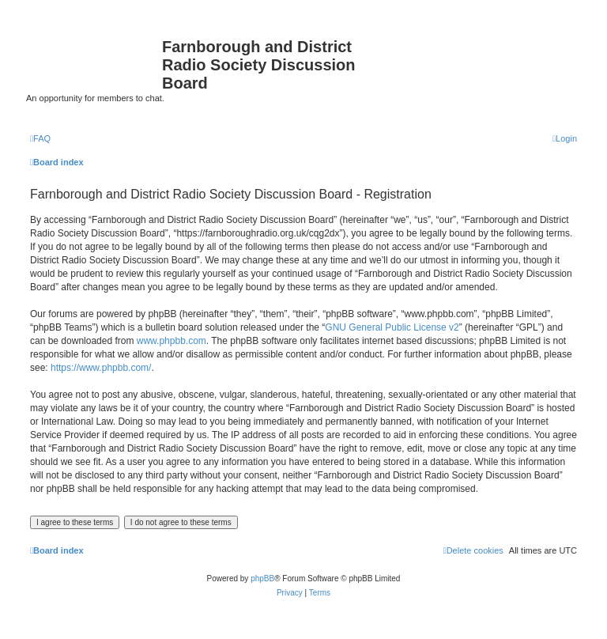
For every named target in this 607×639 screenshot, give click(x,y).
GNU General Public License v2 (391, 327)
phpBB (262, 578)
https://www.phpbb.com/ (101, 367)
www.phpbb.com (171, 340)
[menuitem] (40, 138)
